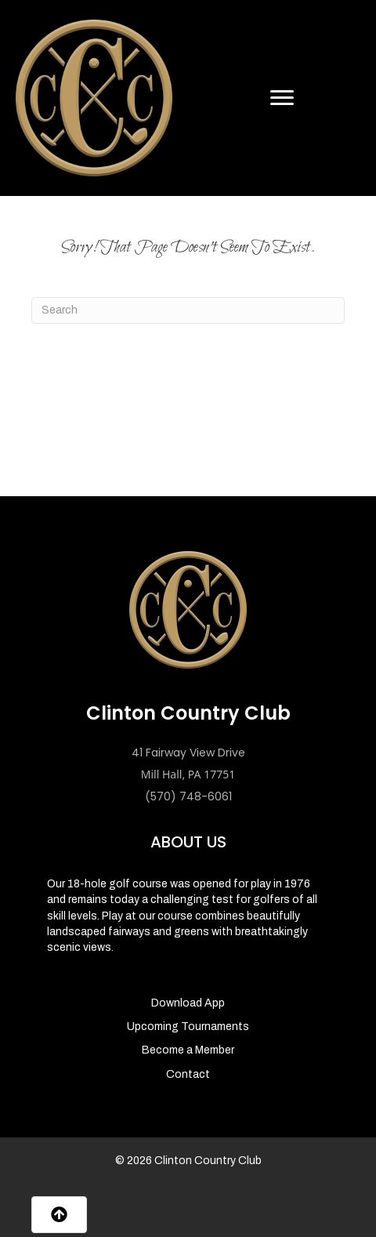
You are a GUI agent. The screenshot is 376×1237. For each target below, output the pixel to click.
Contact (188, 1074)
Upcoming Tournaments (188, 1026)
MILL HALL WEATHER (188, 437)
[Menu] (282, 98)
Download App (188, 1003)
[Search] (188, 310)
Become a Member (188, 1050)
